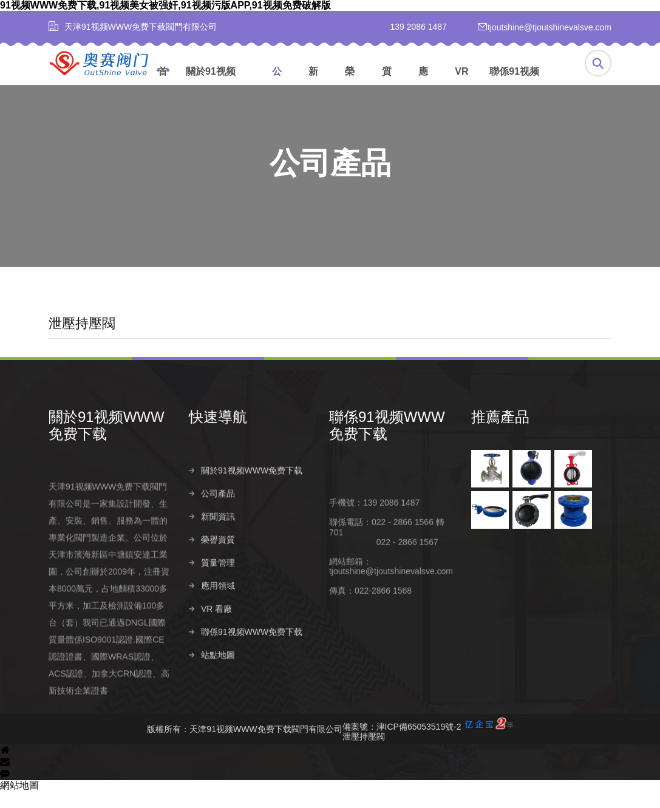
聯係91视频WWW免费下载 (522, 84)
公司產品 (277, 84)
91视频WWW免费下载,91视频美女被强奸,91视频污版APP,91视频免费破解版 (165, 5)
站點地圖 (218, 694)
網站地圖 (19, 802)
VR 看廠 (461, 84)
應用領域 (423, 84)
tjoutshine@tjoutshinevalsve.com (391, 610)
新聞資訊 (313, 84)
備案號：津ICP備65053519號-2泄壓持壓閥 (427, 746)
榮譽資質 (350, 84)
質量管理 (387, 84)
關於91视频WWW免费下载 (219, 84)
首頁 (163, 84)
